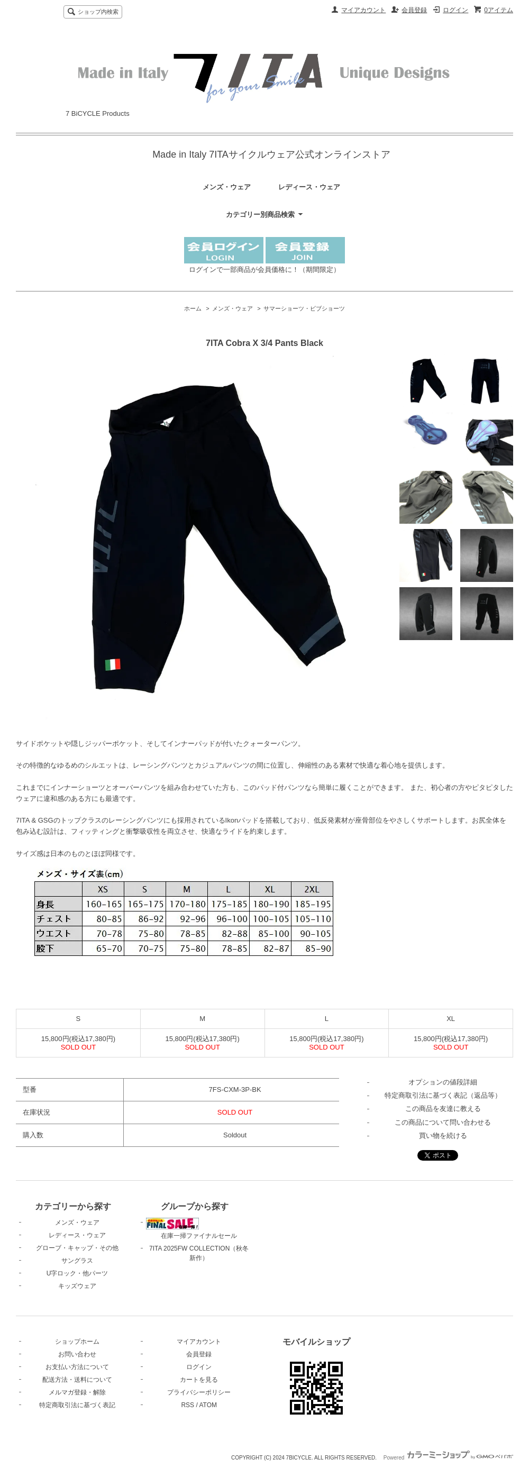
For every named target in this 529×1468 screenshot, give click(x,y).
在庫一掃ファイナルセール (191, 1229)
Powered (448, 1458)
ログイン (455, 10)
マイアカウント (363, 10)
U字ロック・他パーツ (77, 1273)
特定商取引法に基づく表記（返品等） (443, 1095)
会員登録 (414, 10)
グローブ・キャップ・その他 (77, 1248)
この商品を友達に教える (443, 1109)
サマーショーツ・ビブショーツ (304, 308)
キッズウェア (77, 1286)
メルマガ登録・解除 (77, 1392)
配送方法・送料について (77, 1379)
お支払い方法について (77, 1367)
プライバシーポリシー (199, 1392)
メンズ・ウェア (227, 187)
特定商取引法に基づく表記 (77, 1405)
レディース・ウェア (309, 187)
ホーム (193, 308)
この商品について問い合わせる (443, 1122)
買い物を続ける (443, 1135)
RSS (187, 1405)
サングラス (77, 1260)
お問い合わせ (77, 1354)
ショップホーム (77, 1341)
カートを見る (199, 1379)
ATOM (208, 1405)
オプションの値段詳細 (442, 1082)
